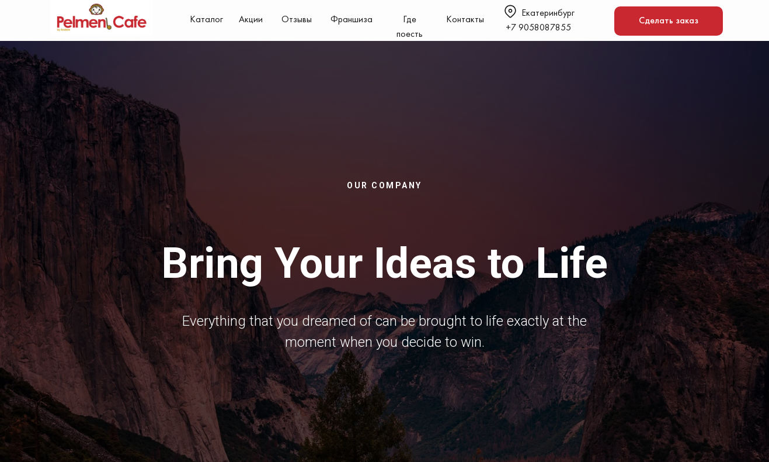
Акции (251, 20)
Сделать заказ (668, 21)
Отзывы (296, 20)
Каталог (206, 20)
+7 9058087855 (538, 28)
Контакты (465, 20)
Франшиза (351, 20)
